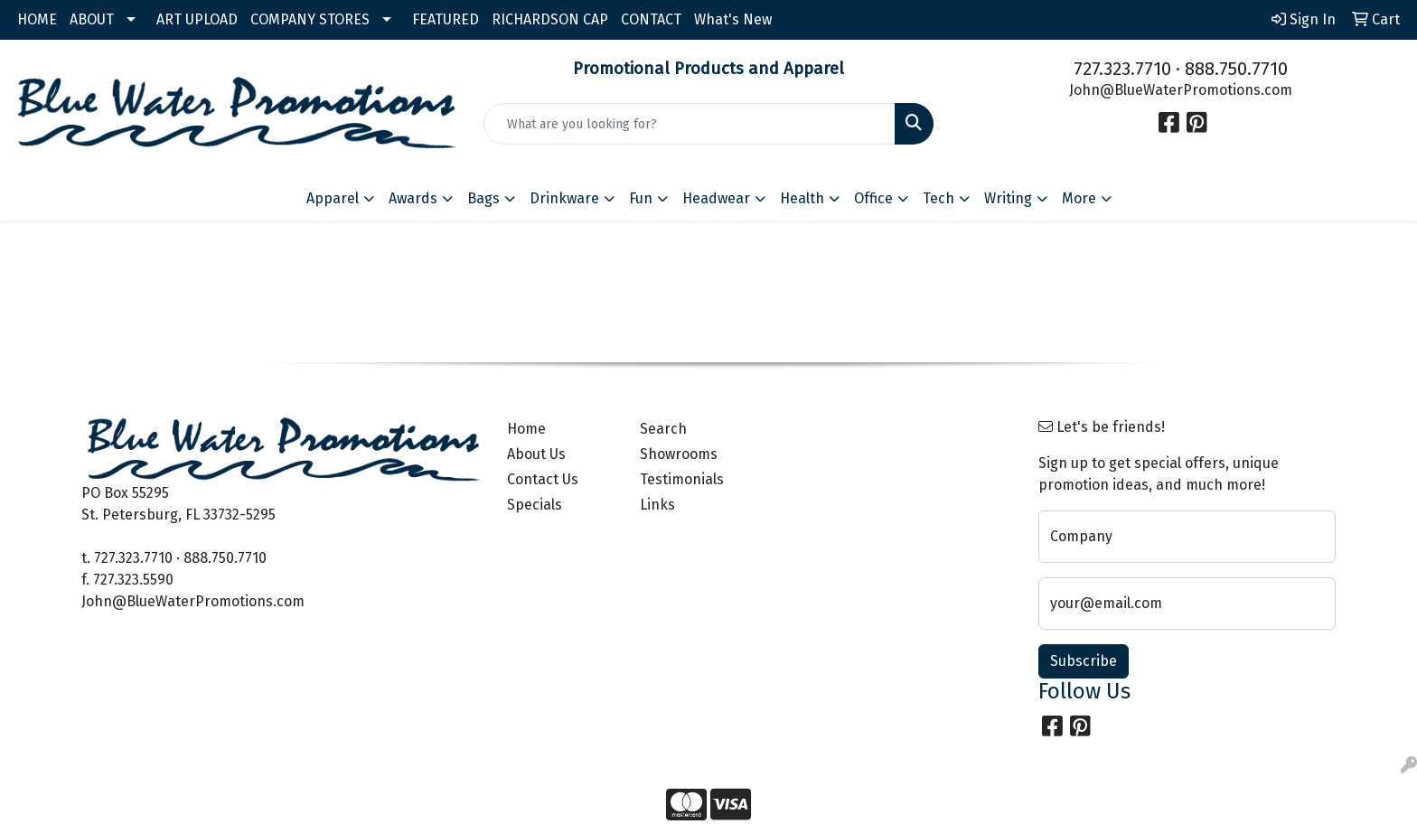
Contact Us (542, 479)
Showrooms (679, 454)
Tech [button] (938, 198)
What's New (733, 19)
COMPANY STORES (310, 19)
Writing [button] (1008, 198)
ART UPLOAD (197, 19)
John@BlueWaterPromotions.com (1180, 89)
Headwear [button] (716, 198)
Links (657, 504)
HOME (37, 19)
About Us (536, 454)
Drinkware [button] (564, 198)
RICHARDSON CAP (550, 19)
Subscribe (1083, 661)
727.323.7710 (1122, 69)
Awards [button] (413, 198)
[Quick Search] (689, 124)
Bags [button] (483, 198)
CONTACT (651, 19)
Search (663, 428)
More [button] (1079, 198)
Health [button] (802, 198)
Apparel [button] (332, 198)
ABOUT (92, 19)
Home (526, 428)
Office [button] (873, 198)
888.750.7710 (1236, 69)
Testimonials (682, 479)
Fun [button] (640, 198)
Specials (534, 504)
